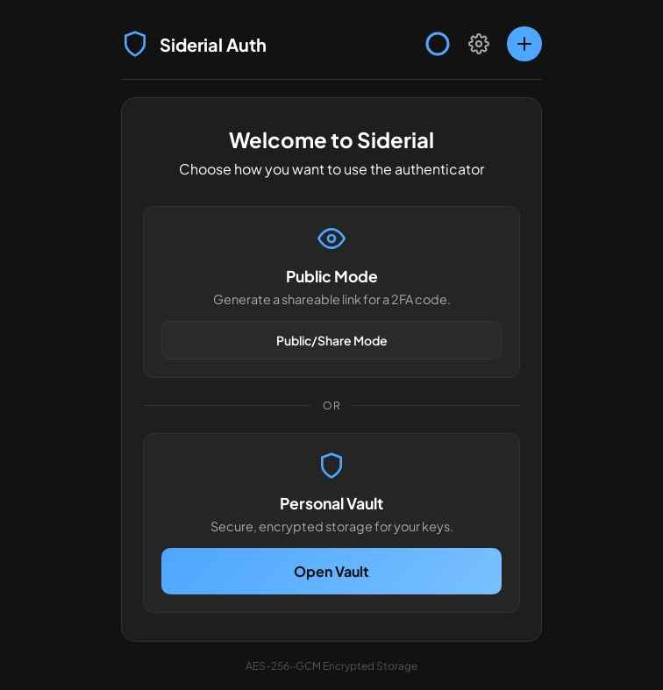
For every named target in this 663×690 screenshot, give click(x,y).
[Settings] (478, 43)
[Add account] (524, 43)
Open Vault (331, 571)
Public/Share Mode (332, 340)
